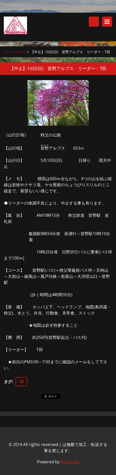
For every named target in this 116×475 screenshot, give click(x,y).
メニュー (107, 22)
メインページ (14, 51)
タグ (8, 381)
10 (21, 381)
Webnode (70, 462)
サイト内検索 (94, 22)
